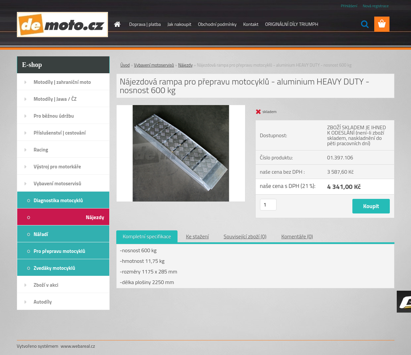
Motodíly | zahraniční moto (62, 82)
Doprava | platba (145, 24)
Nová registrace (375, 6)
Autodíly (43, 302)
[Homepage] (116, 24)
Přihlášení (349, 6)
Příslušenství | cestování (60, 133)
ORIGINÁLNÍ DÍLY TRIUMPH (291, 24)
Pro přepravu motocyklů (59, 251)
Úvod (125, 65)
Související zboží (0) (245, 236)
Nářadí (41, 234)
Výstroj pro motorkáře (57, 166)
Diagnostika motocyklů (58, 200)
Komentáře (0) (297, 236)
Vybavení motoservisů (57, 183)
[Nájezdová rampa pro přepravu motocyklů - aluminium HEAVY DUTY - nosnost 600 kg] (181, 108)
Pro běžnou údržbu (54, 116)
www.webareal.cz (78, 345)
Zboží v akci (46, 285)
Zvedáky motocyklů (55, 268)
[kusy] (268, 204)
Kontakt (250, 24)
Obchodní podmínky (217, 24)
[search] (364, 24)
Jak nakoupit (179, 24)
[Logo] (62, 24)
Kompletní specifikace (147, 236)
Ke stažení (197, 236)
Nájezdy (95, 217)
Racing (41, 149)
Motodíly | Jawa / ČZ (55, 99)
